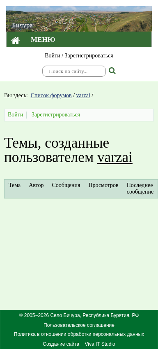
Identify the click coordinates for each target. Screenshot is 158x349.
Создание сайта (61, 344)
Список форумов (51, 95)
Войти (52, 55)
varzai (83, 95)
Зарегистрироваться (89, 55)
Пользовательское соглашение (79, 325)
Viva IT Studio (100, 344)
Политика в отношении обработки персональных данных (79, 334)
